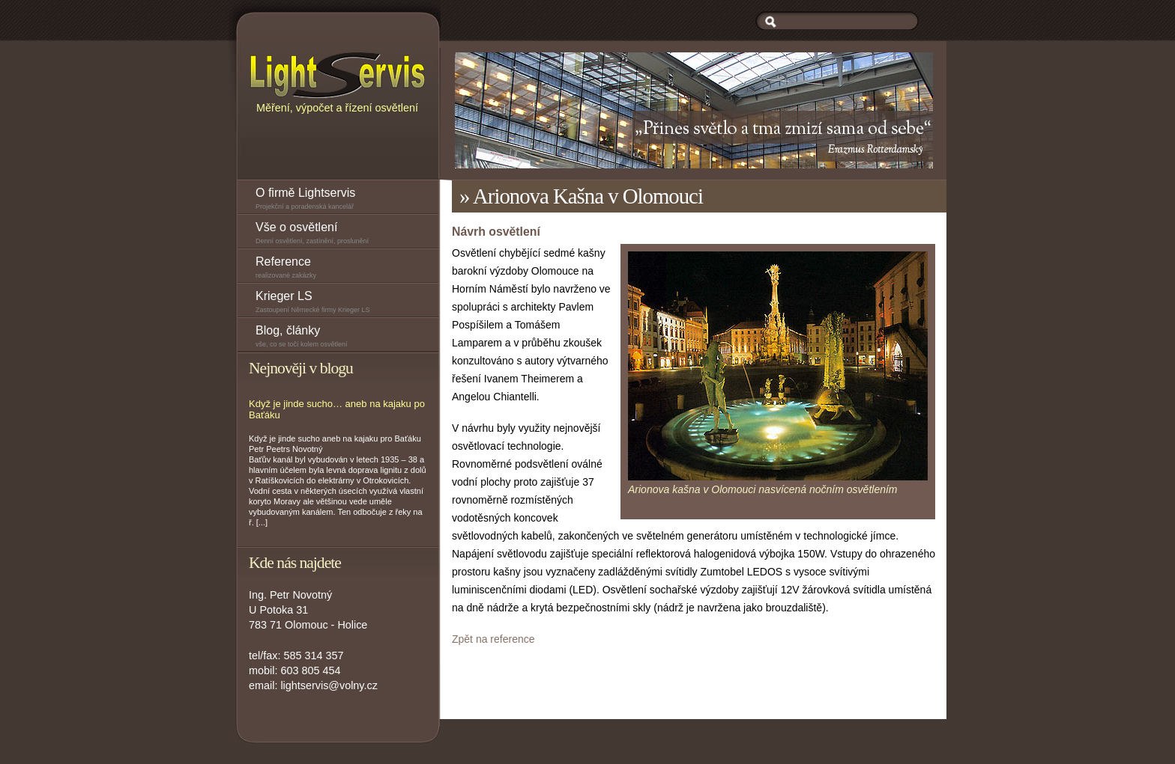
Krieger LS (347, 303)
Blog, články (347, 338)
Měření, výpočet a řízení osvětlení (337, 82)
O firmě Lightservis (347, 200)
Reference (347, 269)
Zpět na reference (493, 639)
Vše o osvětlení (347, 234)
